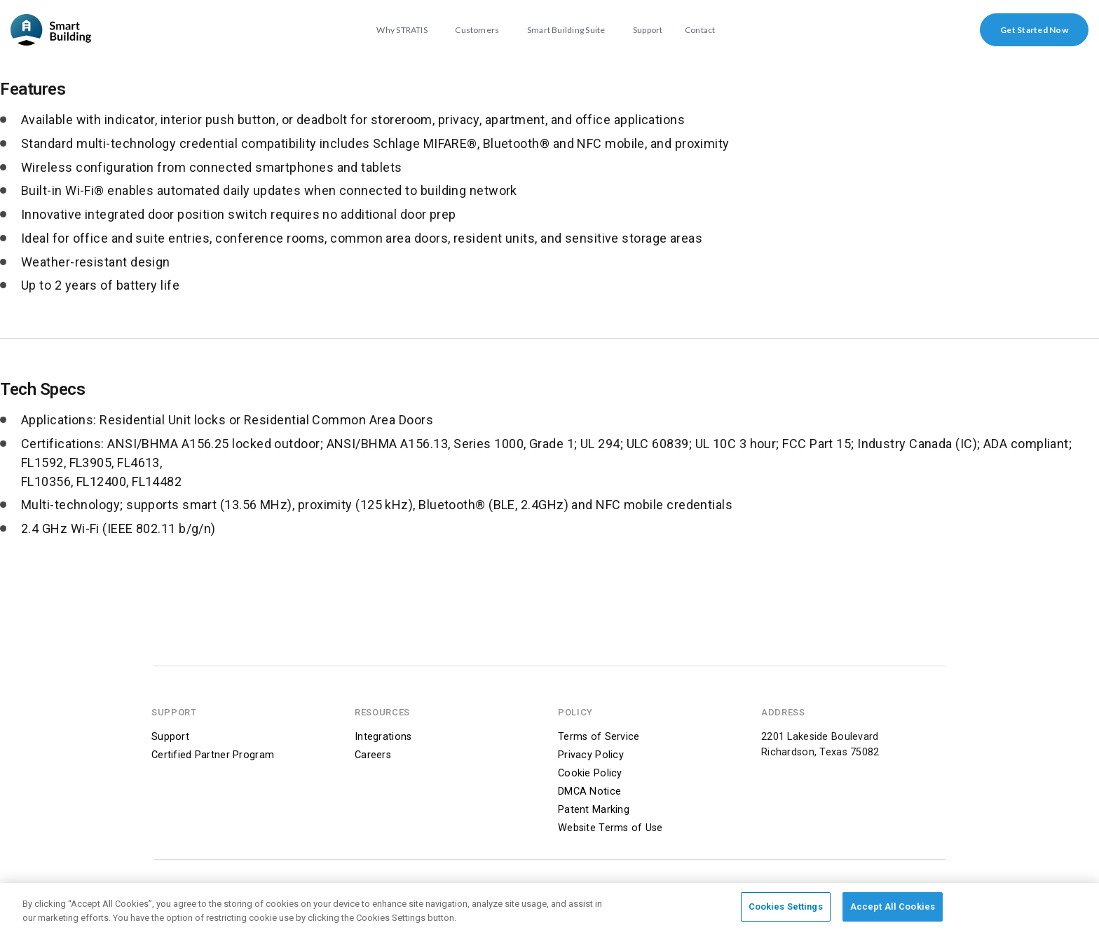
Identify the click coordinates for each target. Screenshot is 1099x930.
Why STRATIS (402, 30)
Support (648, 30)
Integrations (383, 737)
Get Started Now (1034, 30)
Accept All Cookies (892, 909)
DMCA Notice (589, 791)
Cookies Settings (786, 909)
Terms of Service (599, 737)
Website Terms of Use (610, 828)
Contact (700, 30)
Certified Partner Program (212, 755)
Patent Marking (593, 810)
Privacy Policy (591, 755)
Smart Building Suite (566, 30)
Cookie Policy (590, 773)
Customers (477, 30)
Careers (373, 755)
